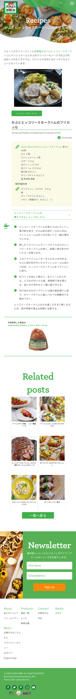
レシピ (24, 618)
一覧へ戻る (38, 515)
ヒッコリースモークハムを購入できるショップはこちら (29, 215)
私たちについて (11, 613)
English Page (10, 657)
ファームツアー (11, 618)
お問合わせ (43, 613)
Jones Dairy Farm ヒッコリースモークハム (41, 146)
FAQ (40, 618)
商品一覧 (25, 613)
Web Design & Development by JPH (19, 676)
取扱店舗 (25, 623)
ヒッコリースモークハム (27, 113)
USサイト (8, 652)
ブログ (58, 613)
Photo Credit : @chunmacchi (16, 679)
